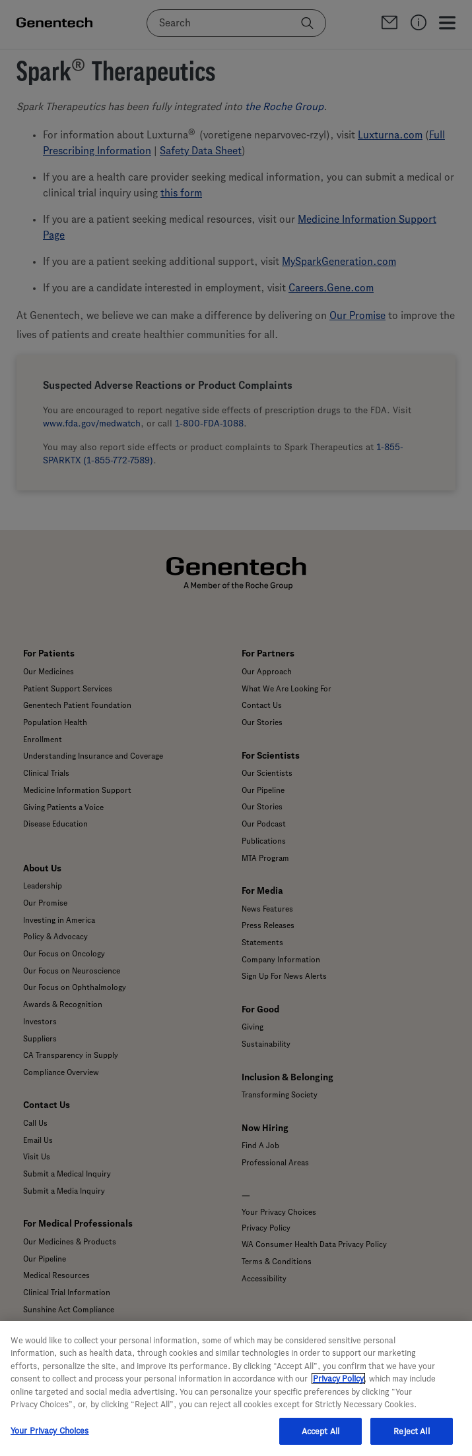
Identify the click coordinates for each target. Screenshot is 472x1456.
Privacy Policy (338, 1386)
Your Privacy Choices (50, 1438)
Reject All (411, 1438)
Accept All (320, 1438)
